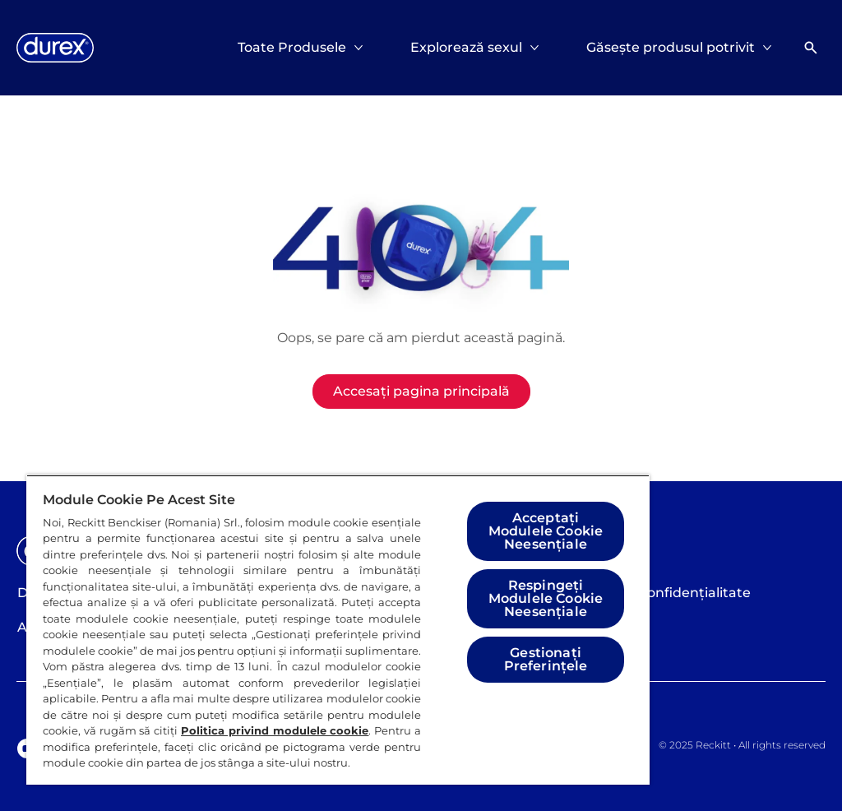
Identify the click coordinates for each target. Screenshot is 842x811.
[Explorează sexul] (466, 48)
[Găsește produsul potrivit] (670, 48)
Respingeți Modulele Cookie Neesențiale (545, 598)
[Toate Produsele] (292, 48)
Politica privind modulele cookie (274, 730)
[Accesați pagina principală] (421, 391)
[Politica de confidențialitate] (659, 593)
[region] (338, 630)
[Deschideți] (811, 48)
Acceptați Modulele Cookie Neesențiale (545, 531)
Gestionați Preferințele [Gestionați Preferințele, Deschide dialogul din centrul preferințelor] (546, 659)
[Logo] (55, 48)
